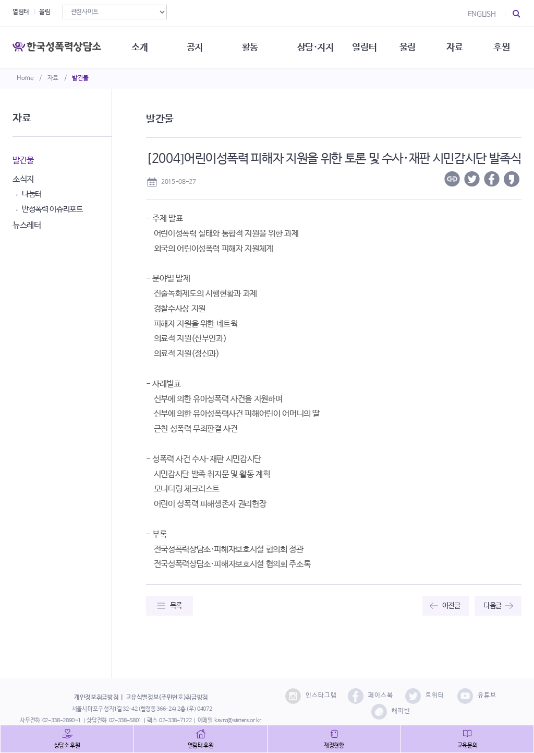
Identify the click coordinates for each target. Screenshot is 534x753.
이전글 (451, 606)
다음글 (492, 606)
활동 (250, 47)
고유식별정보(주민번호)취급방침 (167, 697)
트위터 (424, 696)
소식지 (23, 179)
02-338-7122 (175, 720)
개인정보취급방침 (96, 697)
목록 (176, 606)
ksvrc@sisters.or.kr (237, 720)
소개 (139, 47)
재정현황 (334, 746)
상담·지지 (315, 47)
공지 (195, 47)
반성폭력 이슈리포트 (52, 209)
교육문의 (467, 746)
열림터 (21, 12)
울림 (44, 12)
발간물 (80, 78)
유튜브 (476, 696)
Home (25, 78)
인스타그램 (311, 696)
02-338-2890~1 (61, 720)
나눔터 (32, 194)
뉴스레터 (27, 225)
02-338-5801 (125, 720)
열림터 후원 (201, 746)
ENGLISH (482, 14)
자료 (52, 78)
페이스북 (370, 696)
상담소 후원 (67, 746)
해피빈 (390, 712)
